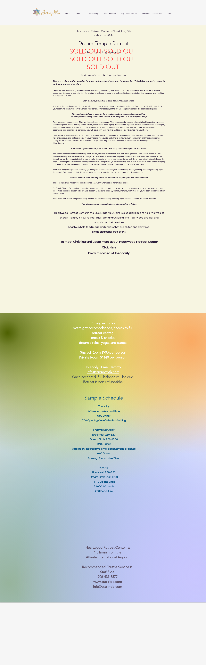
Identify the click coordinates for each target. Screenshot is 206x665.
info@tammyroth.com (103, 372)
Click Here (109, 247)
